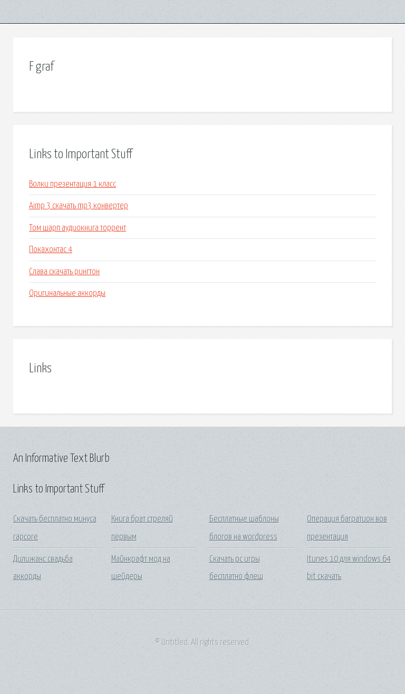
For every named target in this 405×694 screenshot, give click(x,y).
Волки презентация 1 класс (72, 184)
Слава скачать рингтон (64, 271)
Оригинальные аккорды (67, 293)
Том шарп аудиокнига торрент (77, 228)
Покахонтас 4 (50, 249)
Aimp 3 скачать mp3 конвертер (78, 205)
